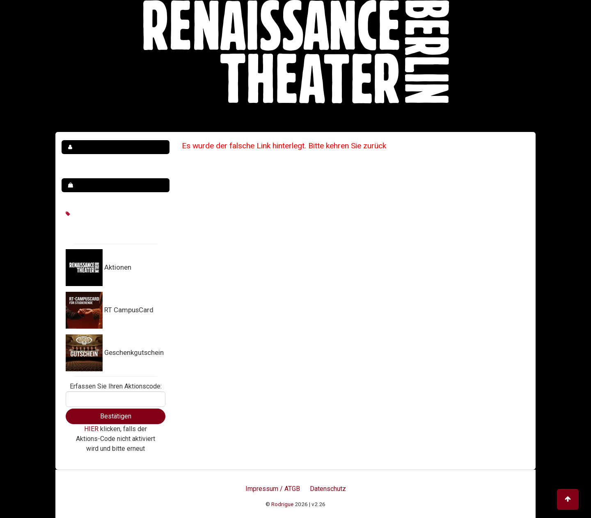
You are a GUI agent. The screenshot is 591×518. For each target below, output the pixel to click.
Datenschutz (328, 489)
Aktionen (117, 267)
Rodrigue (282, 504)
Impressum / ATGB (272, 489)
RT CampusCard (128, 310)
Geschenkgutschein (134, 352)
